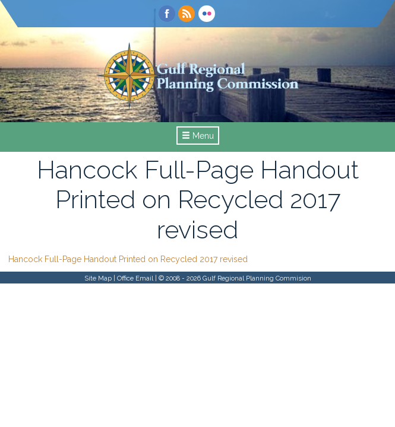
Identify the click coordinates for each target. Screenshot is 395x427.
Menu (198, 136)
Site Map (98, 278)
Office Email (135, 278)
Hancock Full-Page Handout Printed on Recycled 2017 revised (128, 259)
